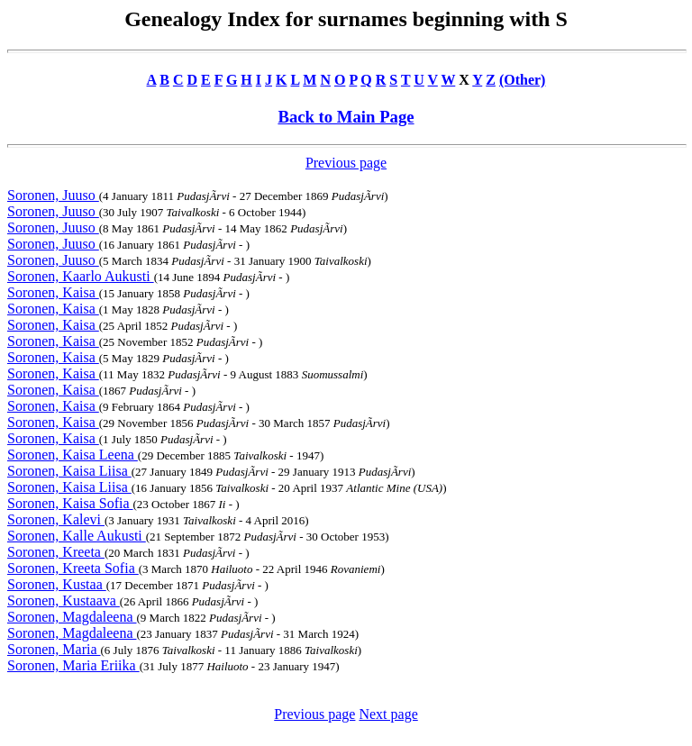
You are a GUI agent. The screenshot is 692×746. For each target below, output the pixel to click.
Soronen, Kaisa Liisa (69, 470)
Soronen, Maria (54, 649)
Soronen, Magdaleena (72, 616)
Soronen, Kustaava (63, 600)
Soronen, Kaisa (53, 292)
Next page (388, 714)
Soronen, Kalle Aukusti (76, 535)
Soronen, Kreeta (56, 552)
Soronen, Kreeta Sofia (73, 568)
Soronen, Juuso (53, 195)
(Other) (522, 79)
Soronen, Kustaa (56, 584)
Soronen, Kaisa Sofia (70, 503)
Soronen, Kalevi (56, 519)
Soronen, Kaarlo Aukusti (80, 276)
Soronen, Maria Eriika (73, 665)
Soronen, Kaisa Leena (72, 454)
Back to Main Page (346, 116)
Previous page (346, 162)
